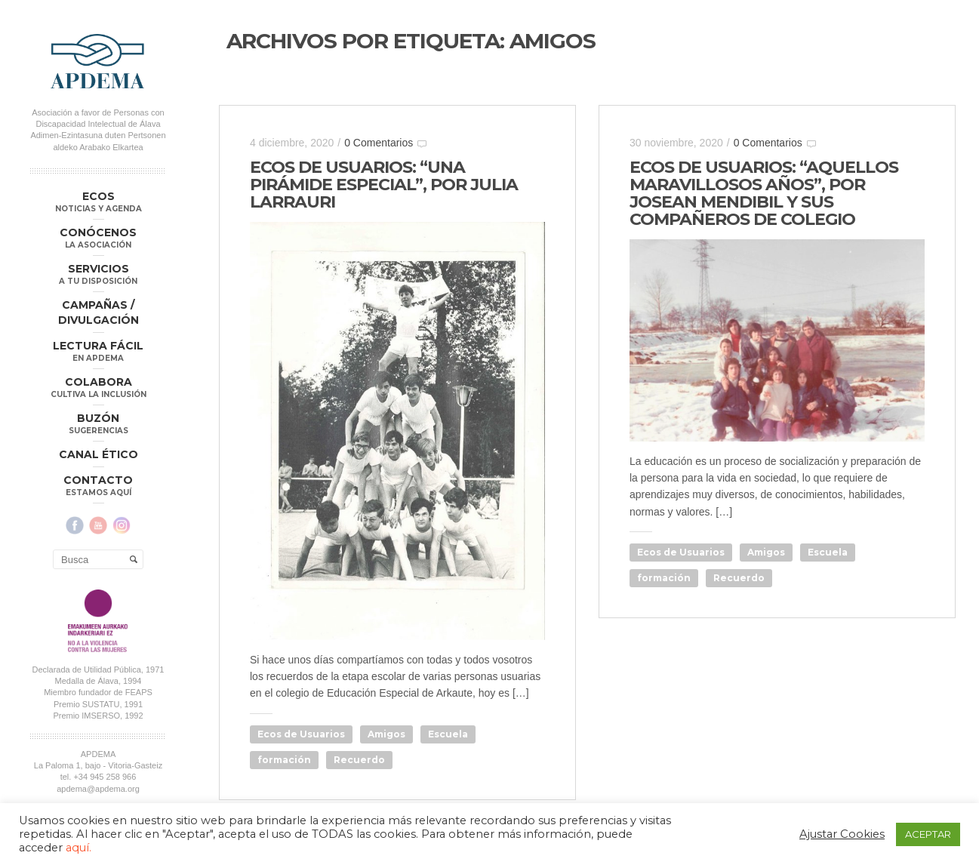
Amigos (386, 734)
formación (284, 759)
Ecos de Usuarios (301, 734)
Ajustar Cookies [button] (842, 834)
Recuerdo (359, 759)
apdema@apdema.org (98, 788)
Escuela (448, 734)
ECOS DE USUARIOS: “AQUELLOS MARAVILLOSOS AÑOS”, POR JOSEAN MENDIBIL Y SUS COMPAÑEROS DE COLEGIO (764, 193)
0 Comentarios (378, 143)
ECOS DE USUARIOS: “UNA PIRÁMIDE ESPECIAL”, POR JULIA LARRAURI (384, 184)
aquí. (78, 847)
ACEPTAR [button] (928, 834)
